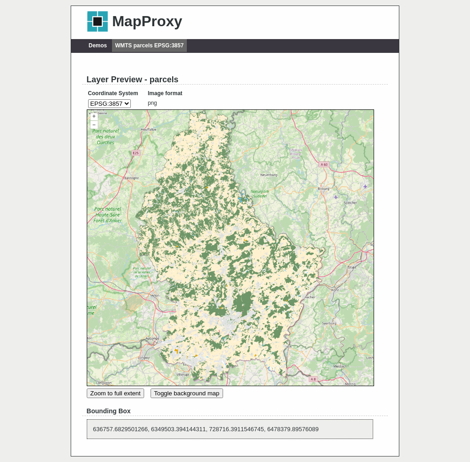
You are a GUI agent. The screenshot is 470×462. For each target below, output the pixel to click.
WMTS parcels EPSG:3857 (149, 45)
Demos (98, 45)
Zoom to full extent (115, 393)
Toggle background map (186, 393)
